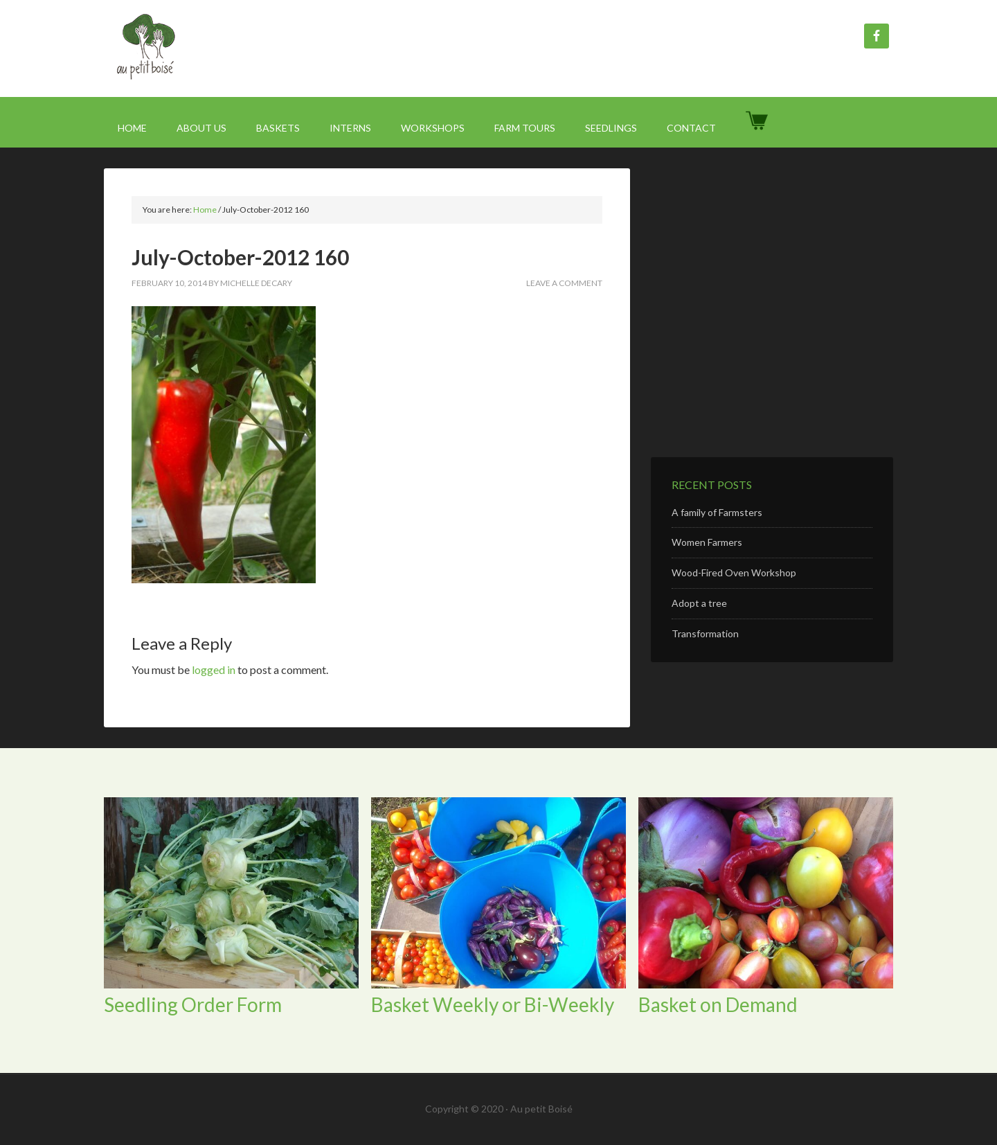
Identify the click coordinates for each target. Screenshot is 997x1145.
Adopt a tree (699, 603)
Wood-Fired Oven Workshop (734, 572)
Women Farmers (707, 542)
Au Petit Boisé (221, 48)
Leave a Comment (564, 283)
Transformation (705, 633)
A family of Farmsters (717, 512)
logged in (213, 669)
